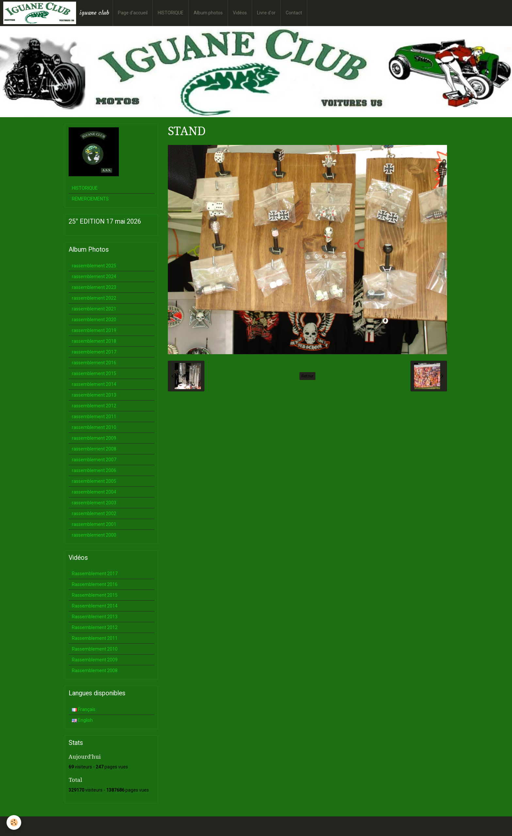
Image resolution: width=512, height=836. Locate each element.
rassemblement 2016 (94, 362)
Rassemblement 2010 (95, 649)
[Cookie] (14, 822)
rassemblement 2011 (94, 416)
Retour (307, 376)
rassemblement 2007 (94, 459)
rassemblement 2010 (94, 427)
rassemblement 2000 (94, 535)
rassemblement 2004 (94, 492)
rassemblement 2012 (94, 405)
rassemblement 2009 (94, 438)
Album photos (208, 12)
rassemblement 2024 (94, 276)
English (82, 720)
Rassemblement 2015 (95, 595)
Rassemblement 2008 (95, 670)
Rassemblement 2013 (95, 616)
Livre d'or (266, 12)
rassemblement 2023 (94, 287)
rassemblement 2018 (94, 341)
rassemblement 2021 (94, 308)
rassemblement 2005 (94, 481)
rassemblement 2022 (94, 298)
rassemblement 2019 (94, 330)
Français (83, 709)
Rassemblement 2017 (95, 573)
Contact (294, 12)
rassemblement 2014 (94, 384)
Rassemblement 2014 (95, 605)
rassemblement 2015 (94, 373)
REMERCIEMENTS (90, 198)
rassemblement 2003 (94, 502)
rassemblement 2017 (94, 352)
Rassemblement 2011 (95, 638)
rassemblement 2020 (94, 319)
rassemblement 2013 (94, 395)
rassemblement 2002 (94, 513)
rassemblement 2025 (94, 265)
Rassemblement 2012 (95, 627)
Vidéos (240, 12)
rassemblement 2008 (94, 448)
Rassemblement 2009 (95, 659)
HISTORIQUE (171, 12)
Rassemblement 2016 (95, 584)
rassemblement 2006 (94, 470)
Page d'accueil (133, 12)
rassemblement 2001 (94, 524)
